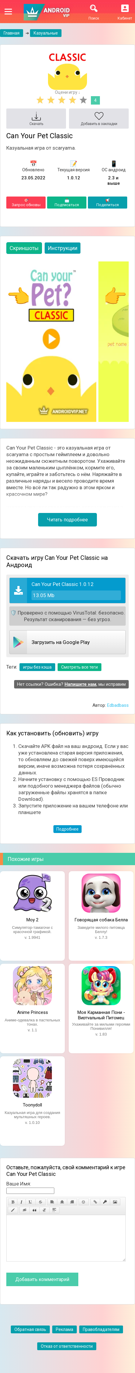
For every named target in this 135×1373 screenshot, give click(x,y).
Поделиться (107, 202)
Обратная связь (30, 1338)
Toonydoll (32, 1105)
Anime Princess (32, 1012)
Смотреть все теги (79, 667)
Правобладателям (101, 1338)
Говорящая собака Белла (101, 920)
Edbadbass (118, 705)
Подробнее (67, 829)
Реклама (64, 1338)
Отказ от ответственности (67, 1355)
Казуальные (46, 33)
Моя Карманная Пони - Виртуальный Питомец (101, 1014)
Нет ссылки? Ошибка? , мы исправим (71, 684)
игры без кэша (37, 667)
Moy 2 (32, 920)
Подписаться (66, 202)
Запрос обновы (26, 202)
